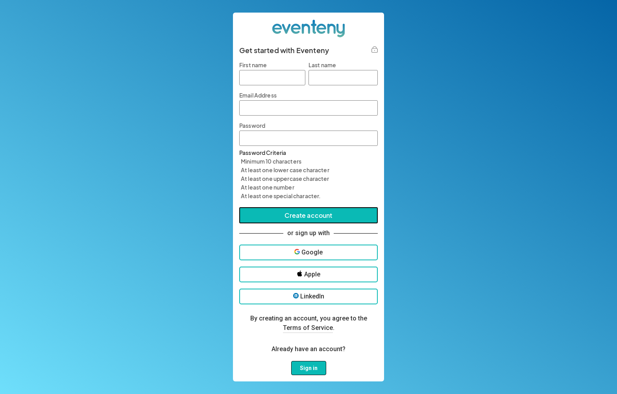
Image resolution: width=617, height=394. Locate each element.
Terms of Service (308, 327)
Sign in (309, 368)
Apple (308, 274)
